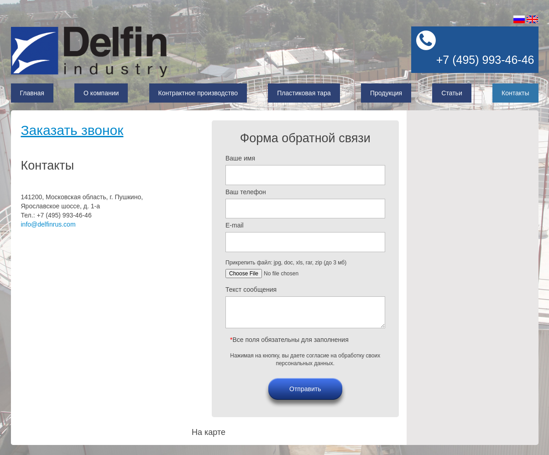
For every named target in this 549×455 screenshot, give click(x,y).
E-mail (234, 225)
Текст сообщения (251, 289)
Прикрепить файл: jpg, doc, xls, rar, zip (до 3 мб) (285, 262)
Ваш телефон (245, 192)
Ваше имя (240, 158)
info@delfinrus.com (48, 224)
